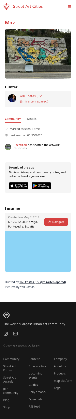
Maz (10, 23)
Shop (6, 407)
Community (13, 119)
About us (60, 366)
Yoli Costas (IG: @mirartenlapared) (42, 282)
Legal (57, 388)
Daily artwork (37, 392)
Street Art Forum (9, 368)
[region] (38, 251)
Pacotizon (20, 145)
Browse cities (37, 366)
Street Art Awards (9, 379)
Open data (36, 399)
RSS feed (34, 406)
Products (60, 373)
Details (31, 119)
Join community (10, 391)
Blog (6, 400)
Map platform (63, 381)
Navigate (56, 222)
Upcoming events (35, 375)
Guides (33, 385)
